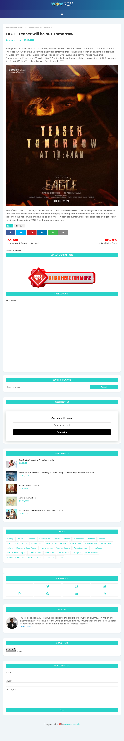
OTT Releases (35, 552)
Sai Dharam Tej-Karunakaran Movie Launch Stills (41, 510)
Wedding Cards (34, 557)
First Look (91, 539)
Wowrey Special (63, 548)
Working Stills (36, 543)
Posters (32, 539)
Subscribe (62, 432)
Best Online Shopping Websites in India (36, 460)
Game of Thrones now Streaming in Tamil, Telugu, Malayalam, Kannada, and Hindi (56, 472)
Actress (102, 539)
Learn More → (26, 626)
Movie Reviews (91, 543)
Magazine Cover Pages (26, 548)
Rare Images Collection (56, 543)
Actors (10, 548)
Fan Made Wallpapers (16, 552)
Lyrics (60, 557)
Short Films (49, 552)
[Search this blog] (48, 387)
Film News (16, 28)
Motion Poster (96, 548)
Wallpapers (79, 539)
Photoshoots (75, 543)
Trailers (57, 539)
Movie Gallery (44, 539)
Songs (24, 543)
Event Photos (12, 543)
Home (8, 28)
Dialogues (77, 552)
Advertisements (80, 548)
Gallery (10, 539)
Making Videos (46, 548)
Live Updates (63, 552)
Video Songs (106, 543)
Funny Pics (49, 557)
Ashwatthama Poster (28, 498)
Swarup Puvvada (14, 40)
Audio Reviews (91, 552)
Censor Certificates (15, 557)
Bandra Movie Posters (29, 485)
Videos (67, 539)
